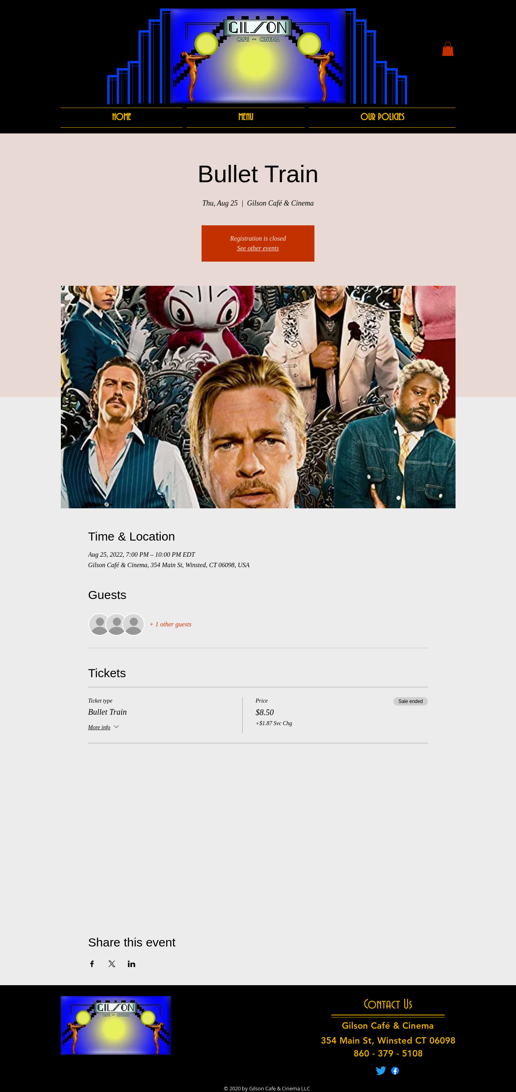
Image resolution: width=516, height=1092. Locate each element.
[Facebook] (395, 1070)
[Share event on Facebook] (92, 964)
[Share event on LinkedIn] (131, 964)
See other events (258, 248)
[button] (448, 49)
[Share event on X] (112, 964)
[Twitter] (381, 1070)
